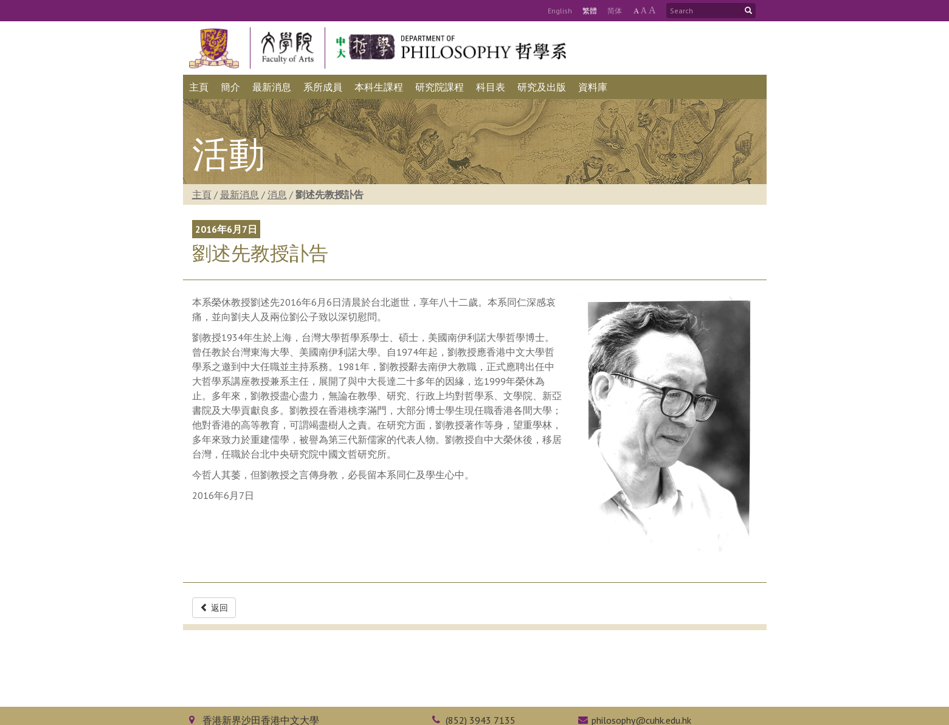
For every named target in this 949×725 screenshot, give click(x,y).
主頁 (202, 194)
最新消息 (239, 194)
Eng (560, 10)
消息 (277, 194)
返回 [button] (214, 607)
